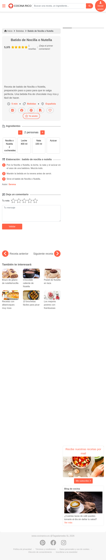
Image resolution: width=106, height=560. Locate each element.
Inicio (8, 31)
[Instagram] (63, 544)
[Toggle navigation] (4, 6)
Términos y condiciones (45, 549)
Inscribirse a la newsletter (66, 552)
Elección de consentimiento (40, 552)
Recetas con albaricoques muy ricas (10, 301)
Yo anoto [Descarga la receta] (31, 116)
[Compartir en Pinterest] (31, 110)
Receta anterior (15, 254)
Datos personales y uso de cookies (74, 549)
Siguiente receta (47, 254)
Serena (12, 184)
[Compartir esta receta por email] (12, 110)
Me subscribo (83, 481)
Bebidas (20, 31)
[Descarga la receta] (40, 110)
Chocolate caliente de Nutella (31, 280)
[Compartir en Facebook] (21, 110)
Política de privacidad (22, 549)
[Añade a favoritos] (50, 110)
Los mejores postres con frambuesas (52, 301)
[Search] (89, 6)
